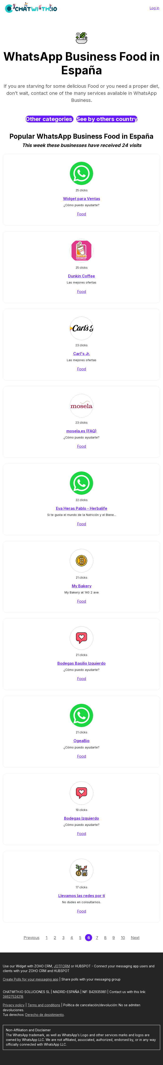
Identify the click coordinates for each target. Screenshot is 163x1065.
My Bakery (81, 586)
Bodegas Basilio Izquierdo (81, 663)
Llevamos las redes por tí (81, 895)
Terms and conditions (44, 1005)
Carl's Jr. (81, 353)
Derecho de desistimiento (44, 1015)
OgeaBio (81, 740)
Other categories (49, 119)
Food (81, 214)
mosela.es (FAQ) (81, 431)
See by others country (106, 119)
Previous (31, 937)
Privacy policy (14, 1005)
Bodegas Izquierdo (81, 818)
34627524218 (13, 996)
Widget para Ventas (81, 198)
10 (123, 937)
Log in (154, 8)
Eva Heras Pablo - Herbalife (81, 508)
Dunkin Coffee (81, 276)
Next (135, 937)
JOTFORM (62, 966)
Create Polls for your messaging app (30, 979)
